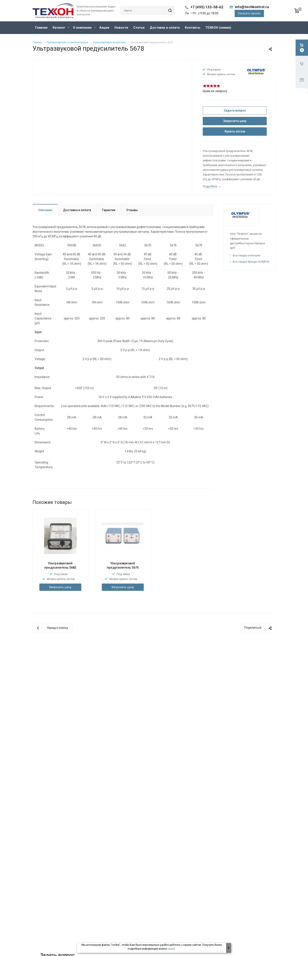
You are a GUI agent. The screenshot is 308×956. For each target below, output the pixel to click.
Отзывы (132, 210)
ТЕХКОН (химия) (218, 27)
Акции (104, 27)
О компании (84, 27)
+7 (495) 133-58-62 (206, 7)
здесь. (172, 948)
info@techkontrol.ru (252, 7)
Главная (41, 27)
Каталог (61, 27)
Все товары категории (246, 255)
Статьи (139, 27)
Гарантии (108, 210)
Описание (45, 210)
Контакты (192, 27)
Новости (121, 27)
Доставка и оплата (165, 27)
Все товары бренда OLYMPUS (251, 261)
